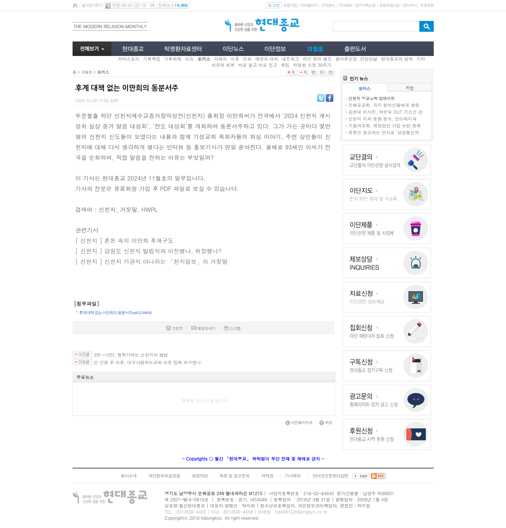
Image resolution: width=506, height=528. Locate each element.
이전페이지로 (299, 422)
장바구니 (409, 5)
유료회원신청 (389, 5)
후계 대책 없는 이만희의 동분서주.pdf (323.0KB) (115, 312)
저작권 (267, 475)
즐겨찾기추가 (92, 5)
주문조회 (426, 5)
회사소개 (129, 475)
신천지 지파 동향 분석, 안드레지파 (383, 118)
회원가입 (290, 5)
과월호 (86, 72)
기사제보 (344, 5)
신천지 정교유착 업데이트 (372, 98)
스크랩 (232, 328)
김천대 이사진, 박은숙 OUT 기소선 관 (386, 112)
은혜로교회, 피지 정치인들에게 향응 (384, 105)
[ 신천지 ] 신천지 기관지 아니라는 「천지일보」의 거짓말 (151, 261)
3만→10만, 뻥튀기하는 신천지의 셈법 (131, 355)
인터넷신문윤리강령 (330, 475)
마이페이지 (308, 5)
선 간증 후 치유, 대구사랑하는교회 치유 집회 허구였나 (147, 362)
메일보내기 (203, 328)
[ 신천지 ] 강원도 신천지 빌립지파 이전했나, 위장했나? (148, 251)
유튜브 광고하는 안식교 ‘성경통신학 (384, 132)
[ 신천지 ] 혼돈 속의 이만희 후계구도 (124, 240)
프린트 (174, 328)
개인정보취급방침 (164, 475)
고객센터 (327, 5)
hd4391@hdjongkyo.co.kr (301, 512)
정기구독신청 (365, 5)
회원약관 (200, 475)
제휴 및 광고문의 (234, 475)
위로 (325, 422)
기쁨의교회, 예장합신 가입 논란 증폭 (385, 125)
